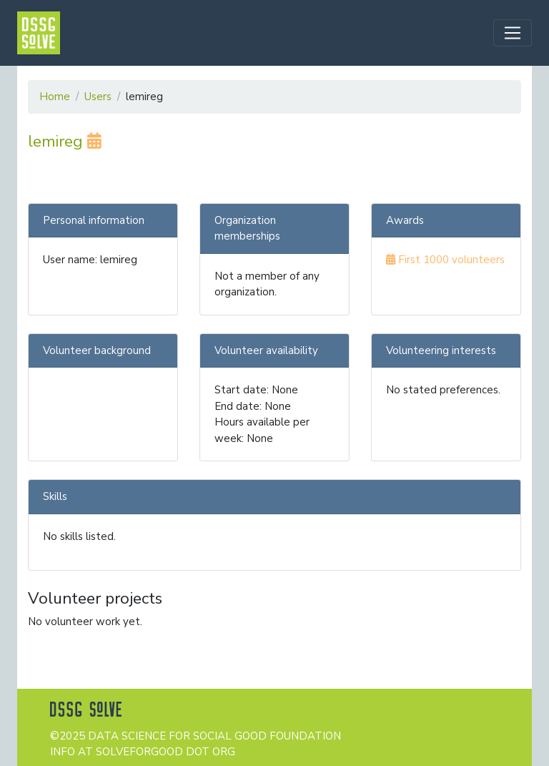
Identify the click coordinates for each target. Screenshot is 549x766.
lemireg (65, 141)
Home (54, 96)
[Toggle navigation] (512, 32)
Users (98, 96)
